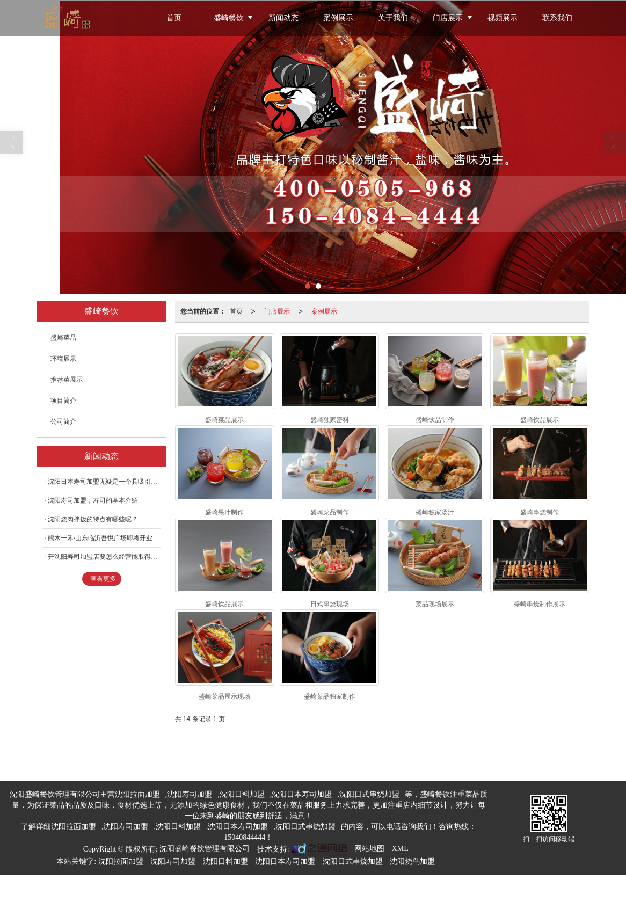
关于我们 (393, 18)
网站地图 (369, 849)
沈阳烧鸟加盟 (412, 861)
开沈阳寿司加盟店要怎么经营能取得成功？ (109, 557)
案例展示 (338, 18)
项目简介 (63, 400)
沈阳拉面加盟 (137, 794)
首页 (173, 18)
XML (400, 849)
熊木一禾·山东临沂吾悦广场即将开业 (100, 538)
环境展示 (63, 358)
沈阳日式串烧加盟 (369, 794)
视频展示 (502, 18)
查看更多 (103, 579)
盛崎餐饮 (229, 18)
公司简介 (63, 421)
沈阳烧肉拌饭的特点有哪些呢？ (93, 519)
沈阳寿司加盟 (189, 794)
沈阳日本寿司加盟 (302, 794)
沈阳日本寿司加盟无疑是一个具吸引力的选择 (112, 481)
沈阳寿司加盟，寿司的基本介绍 (93, 500)
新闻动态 (283, 18)
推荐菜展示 (66, 379)
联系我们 (557, 18)
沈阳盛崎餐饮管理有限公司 (204, 849)
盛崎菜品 (63, 337)
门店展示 (448, 18)
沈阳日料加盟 (242, 794)
